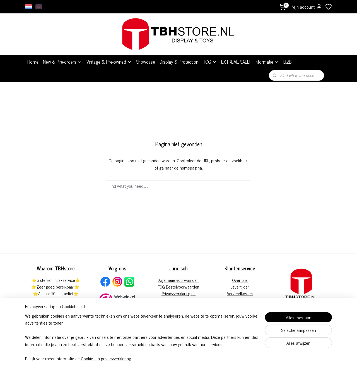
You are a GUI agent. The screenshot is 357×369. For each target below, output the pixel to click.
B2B (287, 62)
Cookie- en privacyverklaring (106, 358)
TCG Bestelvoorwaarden (178, 286)
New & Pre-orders (62, 62)
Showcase (145, 62)
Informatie (267, 62)
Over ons (240, 280)
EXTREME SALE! (235, 62)
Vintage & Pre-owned (109, 62)
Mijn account (307, 6)
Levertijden (240, 286)
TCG (210, 62)
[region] (141, 337)
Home (32, 62)
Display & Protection (179, 62)
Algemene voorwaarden (178, 280)
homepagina (191, 167)
